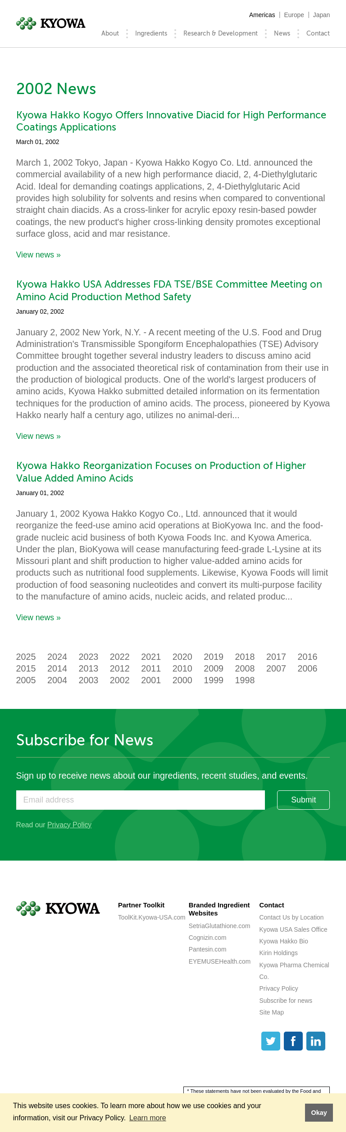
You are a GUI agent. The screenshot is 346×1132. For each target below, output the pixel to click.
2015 (26, 668)
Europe (294, 14)
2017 (276, 657)
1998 (245, 680)
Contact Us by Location (292, 917)
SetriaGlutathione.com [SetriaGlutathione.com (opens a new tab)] (219, 925)
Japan (321, 14)
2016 (307, 657)
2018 (245, 657)
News (282, 33)
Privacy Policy (69, 825)
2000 (182, 680)
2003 (88, 680)
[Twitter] (270, 1041)
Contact (318, 33)
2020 (182, 657)
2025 (26, 657)
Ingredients (151, 33)
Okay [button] (319, 1112)
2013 (88, 668)
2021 (151, 657)
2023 (88, 657)
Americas (262, 14)
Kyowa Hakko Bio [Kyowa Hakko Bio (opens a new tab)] (284, 941)
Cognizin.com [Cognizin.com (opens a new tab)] (208, 937)
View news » (38, 254)
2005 (26, 680)
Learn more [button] (147, 1118)
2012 (120, 668)
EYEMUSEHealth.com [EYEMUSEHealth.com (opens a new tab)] (219, 961)
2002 (120, 680)
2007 (276, 668)
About (110, 33)
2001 (151, 680)
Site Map (272, 1012)
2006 (307, 668)
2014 (57, 668)
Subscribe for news (286, 1000)
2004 (57, 680)
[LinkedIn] (315, 1041)
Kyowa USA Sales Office (294, 929)
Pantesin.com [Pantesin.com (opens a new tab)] (208, 949)
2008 (245, 668)
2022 (120, 657)
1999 (213, 680)
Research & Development (220, 33)
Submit (303, 799)
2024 (57, 657)
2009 (213, 668)
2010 (182, 668)
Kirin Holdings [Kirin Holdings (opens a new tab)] (279, 952)
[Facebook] (293, 1041)
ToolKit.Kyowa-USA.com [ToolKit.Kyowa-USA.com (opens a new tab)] (152, 917)
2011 (151, 668)
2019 (213, 657)
